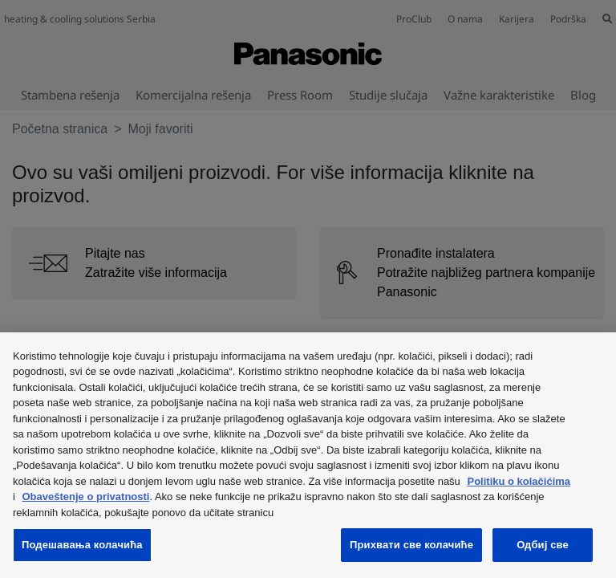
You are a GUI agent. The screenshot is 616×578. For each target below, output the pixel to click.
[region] (308, 455)
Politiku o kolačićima (518, 481)
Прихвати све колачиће (411, 545)
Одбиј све (543, 545)
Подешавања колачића (82, 545)
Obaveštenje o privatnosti (86, 496)
